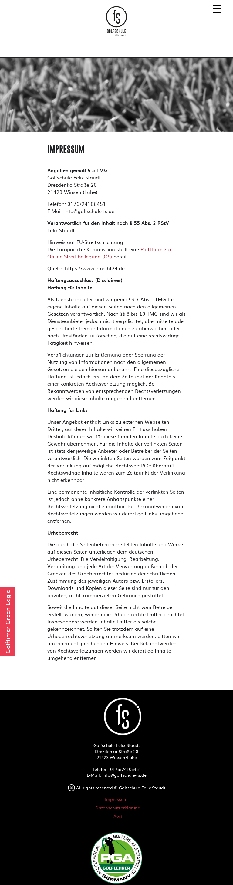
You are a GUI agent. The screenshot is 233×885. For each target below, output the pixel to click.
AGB (117, 816)
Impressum (116, 799)
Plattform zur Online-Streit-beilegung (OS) (109, 252)
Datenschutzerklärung (117, 807)
